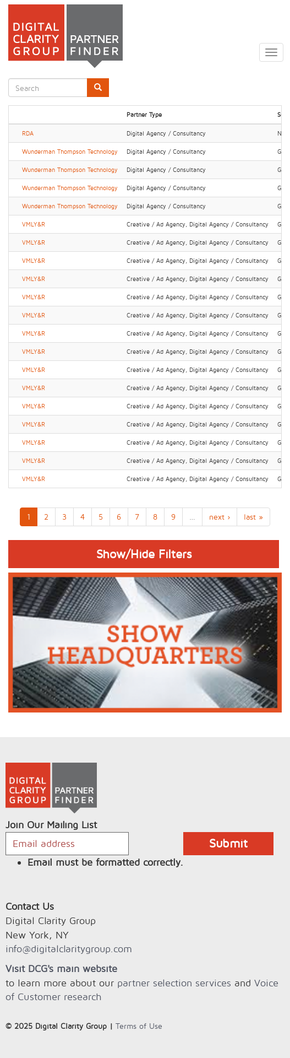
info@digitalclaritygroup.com (69, 948)
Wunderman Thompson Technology (70, 151)
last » (253, 516)
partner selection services (174, 983)
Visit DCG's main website (61, 968)
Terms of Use (139, 1025)
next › (219, 516)
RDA (28, 133)
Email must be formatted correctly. (105, 862)
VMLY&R (33, 224)
